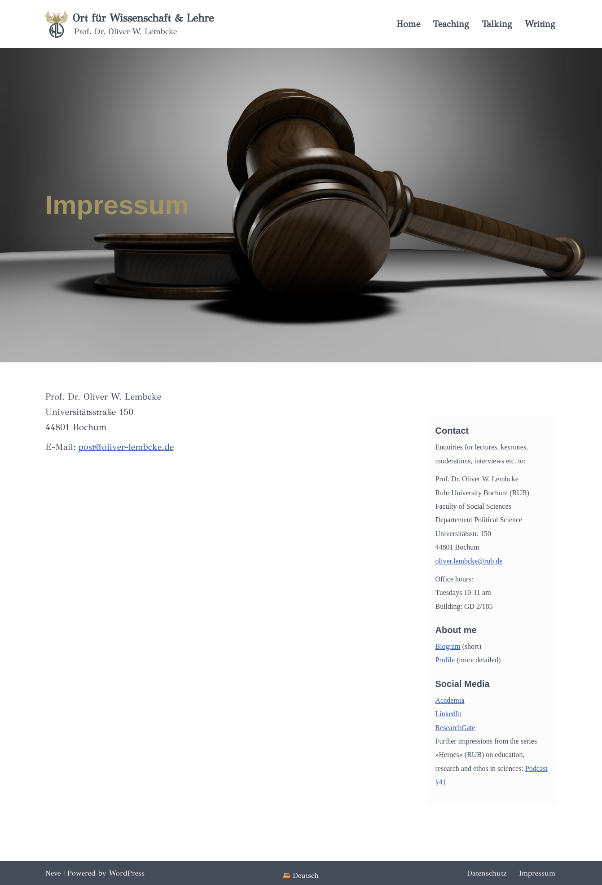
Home (408, 24)
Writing (540, 24)
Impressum (537, 873)
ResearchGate (455, 727)
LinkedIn (448, 714)
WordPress (127, 873)
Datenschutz (486, 873)
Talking (497, 24)
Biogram (448, 646)
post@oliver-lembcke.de (126, 447)
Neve (53, 873)
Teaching (451, 24)
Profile (445, 660)
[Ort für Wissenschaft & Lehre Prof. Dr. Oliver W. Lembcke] (129, 24)
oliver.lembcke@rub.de (469, 561)
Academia (450, 700)
